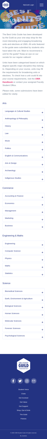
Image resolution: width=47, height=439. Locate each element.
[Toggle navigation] (41, 5)
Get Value (23, 402)
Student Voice (23, 389)
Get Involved (23, 398)
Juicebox (24, 436)
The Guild (23, 414)
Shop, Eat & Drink (23, 410)
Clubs (23, 394)
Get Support (23, 406)
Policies (23, 419)
